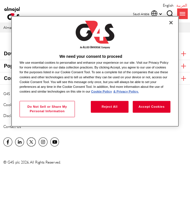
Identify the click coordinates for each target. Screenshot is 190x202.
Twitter (31, 141)
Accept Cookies (152, 106)
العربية (181, 5)
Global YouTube (54, 141)
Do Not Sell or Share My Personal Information (47, 109)
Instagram (43, 141)
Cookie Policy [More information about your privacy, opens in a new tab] (101, 91)
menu (182, 13)
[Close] (171, 23)
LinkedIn (19, 141)
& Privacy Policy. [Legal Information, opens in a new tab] (126, 91)
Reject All (110, 106)
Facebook (7, 141)
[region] (95, 71)
